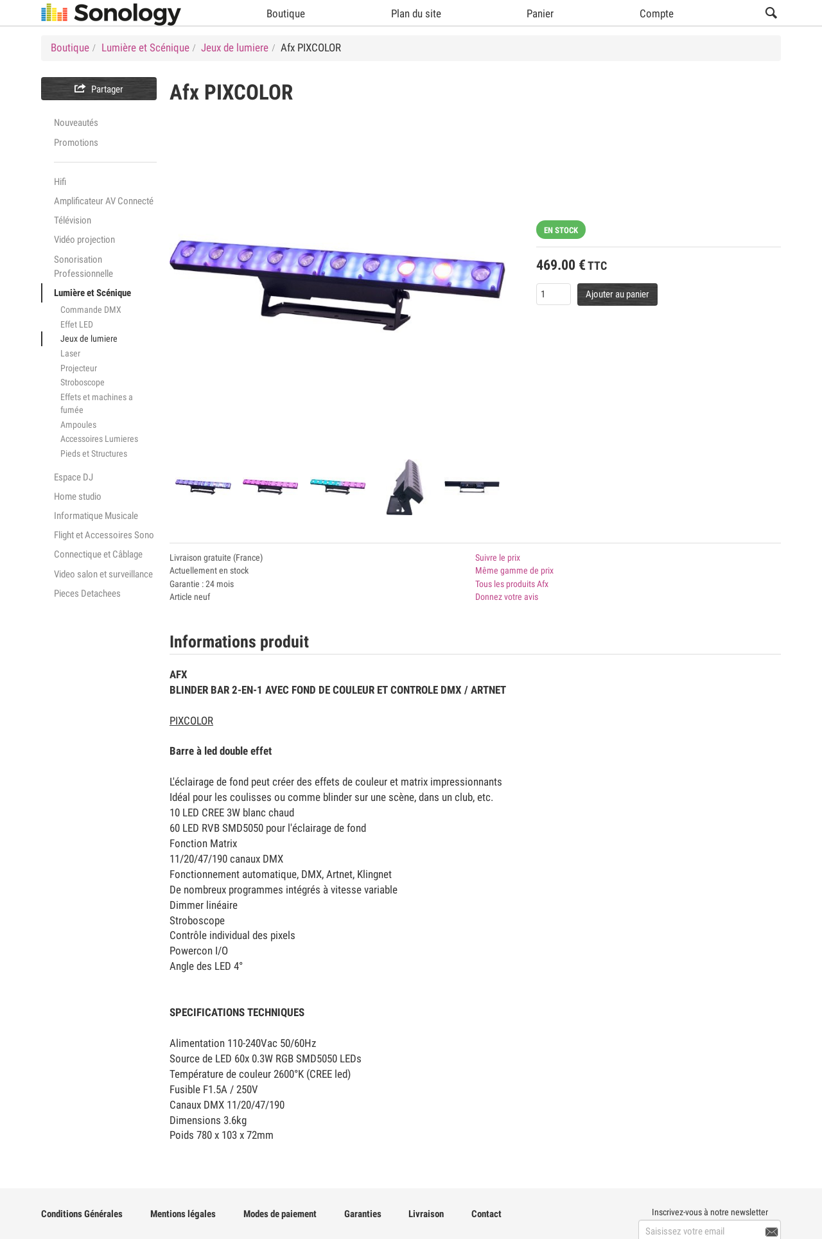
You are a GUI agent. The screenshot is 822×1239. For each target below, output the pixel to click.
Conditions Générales (82, 1214)
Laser (70, 353)
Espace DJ (73, 477)
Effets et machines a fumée (96, 404)
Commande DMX (90, 309)
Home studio (77, 496)
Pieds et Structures (93, 453)
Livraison (426, 1214)
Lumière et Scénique (92, 293)
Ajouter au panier (617, 294)
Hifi (60, 182)
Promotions (76, 142)
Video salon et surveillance (103, 574)
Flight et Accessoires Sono (104, 535)
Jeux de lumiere (89, 338)
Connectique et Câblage (98, 554)
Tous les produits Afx (511, 584)
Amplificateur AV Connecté (103, 201)
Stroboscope (82, 382)
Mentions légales (183, 1214)
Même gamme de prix (514, 570)
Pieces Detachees (87, 593)
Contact (486, 1214)
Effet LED (76, 324)
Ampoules (78, 424)
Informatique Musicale (96, 516)
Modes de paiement (280, 1214)
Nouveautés (76, 122)
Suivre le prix (497, 557)
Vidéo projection (84, 239)
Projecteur (78, 368)
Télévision (72, 220)
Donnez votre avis (506, 597)
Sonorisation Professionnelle (83, 266)
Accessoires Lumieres (99, 439)
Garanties (362, 1214)
